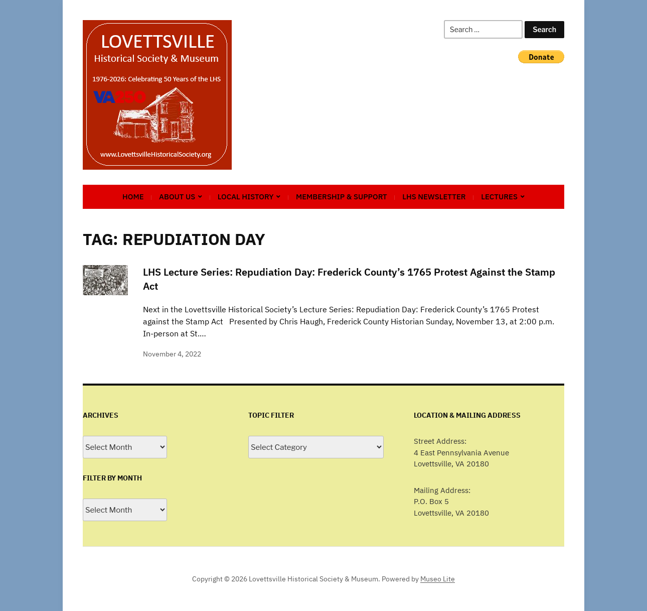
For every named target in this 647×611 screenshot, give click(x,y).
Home (133, 196)
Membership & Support (341, 196)
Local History (246, 196)
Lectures (499, 196)
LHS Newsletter (433, 196)
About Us (177, 196)
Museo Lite (437, 578)
